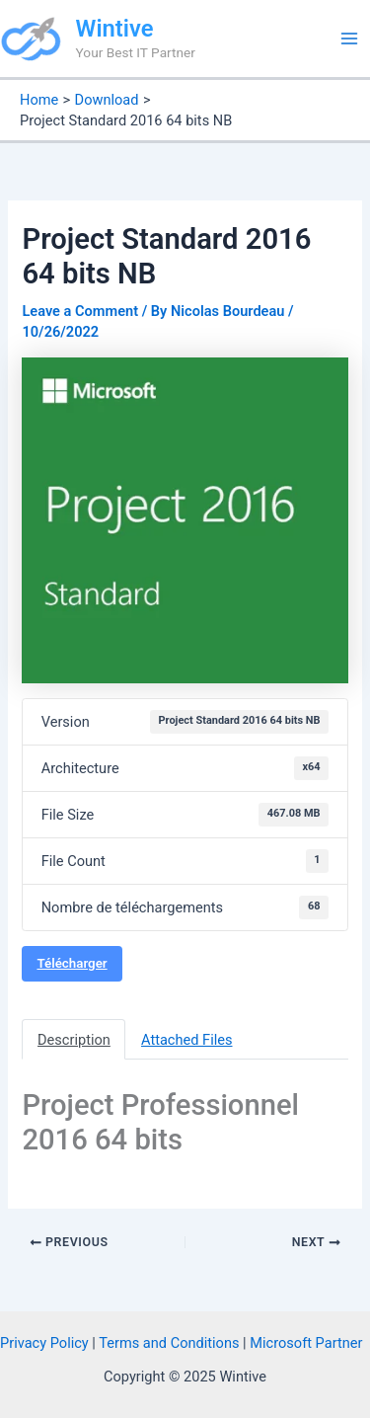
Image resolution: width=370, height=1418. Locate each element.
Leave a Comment (80, 311)
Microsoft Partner (306, 1343)
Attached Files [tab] (187, 1040)
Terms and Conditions (169, 1343)
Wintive (115, 28)
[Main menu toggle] (349, 38)
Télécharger (72, 963)
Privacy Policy (44, 1343)
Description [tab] (74, 1040)
